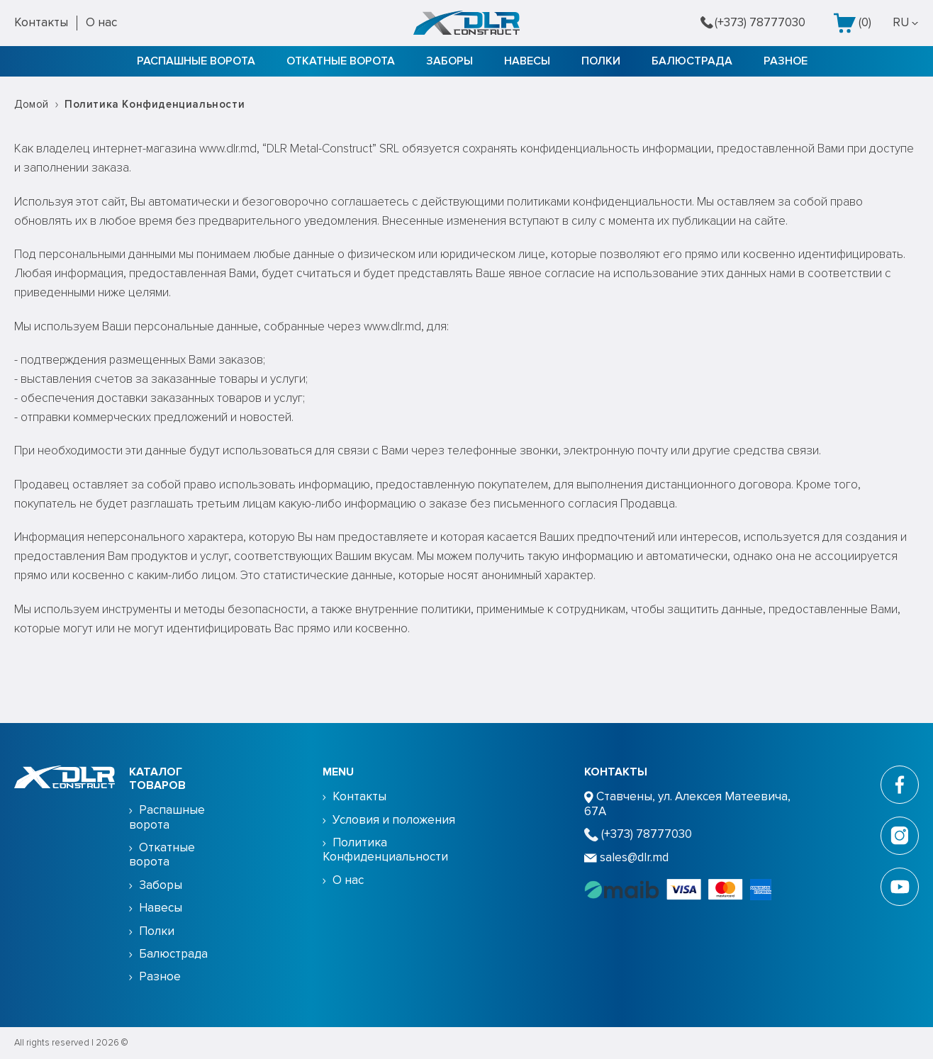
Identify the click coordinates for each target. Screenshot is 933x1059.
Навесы (527, 61)
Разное (786, 61)
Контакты (41, 22)
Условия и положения (394, 819)
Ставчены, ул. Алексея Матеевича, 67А (687, 803)
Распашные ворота (196, 61)
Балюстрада (692, 61)
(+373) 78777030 (752, 23)
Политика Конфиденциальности (385, 849)
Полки (600, 61)
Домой (31, 104)
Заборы (449, 61)
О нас (101, 22)
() (852, 23)
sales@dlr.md (626, 857)
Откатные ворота (340, 61)
